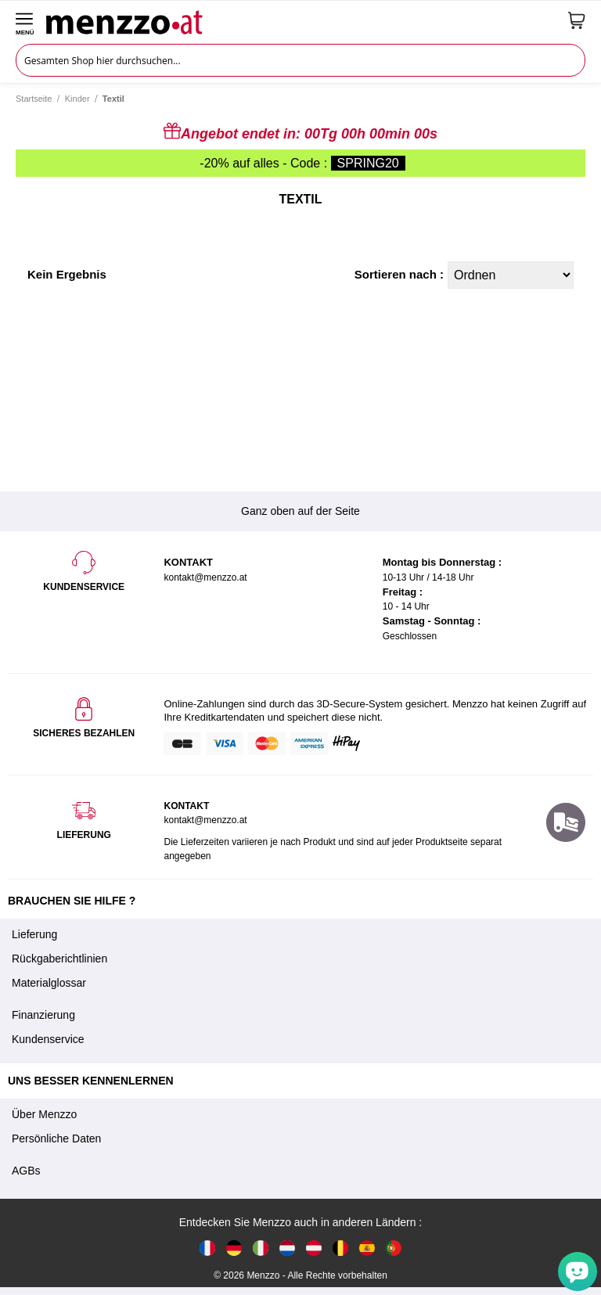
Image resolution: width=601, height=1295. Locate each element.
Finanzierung (43, 1015)
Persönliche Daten (56, 1138)
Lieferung (34, 934)
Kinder (77, 98)
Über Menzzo (44, 1114)
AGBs (26, 1170)
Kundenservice (48, 1039)
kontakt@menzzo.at (205, 820)
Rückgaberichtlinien (59, 958)
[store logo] (301, 20)
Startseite (34, 98)
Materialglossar (49, 983)
